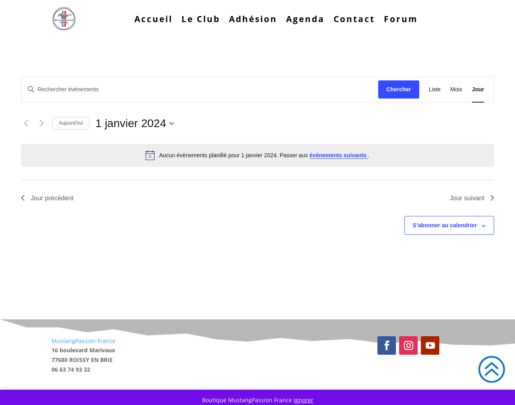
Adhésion (253, 19)
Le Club (200, 19)
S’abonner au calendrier (445, 225)
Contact (354, 19)
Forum (401, 19)
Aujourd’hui (71, 123)
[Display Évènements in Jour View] (478, 89)
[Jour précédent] (26, 123)
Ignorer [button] (303, 400)
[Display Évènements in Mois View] (456, 89)
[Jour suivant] (41, 123)
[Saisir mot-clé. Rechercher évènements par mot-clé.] (199, 89)
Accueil (153, 19)
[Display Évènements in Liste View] (435, 89)
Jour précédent (47, 198)
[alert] (257, 155)
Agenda (305, 19)
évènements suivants (338, 155)
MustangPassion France (83, 341)
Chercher (398, 89)
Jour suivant (472, 198)
